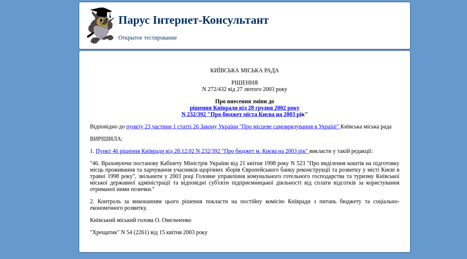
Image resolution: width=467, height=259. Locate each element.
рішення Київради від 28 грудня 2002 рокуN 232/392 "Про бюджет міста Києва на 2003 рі (241, 111)
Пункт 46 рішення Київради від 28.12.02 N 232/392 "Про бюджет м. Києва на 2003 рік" (202, 151)
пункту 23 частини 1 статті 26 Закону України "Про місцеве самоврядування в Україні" (233, 126)
